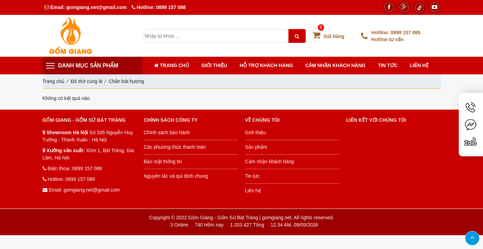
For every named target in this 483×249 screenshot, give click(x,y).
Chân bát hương (126, 81)
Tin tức (387, 65)
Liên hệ (419, 65)
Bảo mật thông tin (163, 161)
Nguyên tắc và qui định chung (176, 176)
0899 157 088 (171, 7)
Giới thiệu (214, 65)
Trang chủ (171, 65)
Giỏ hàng (329, 36)
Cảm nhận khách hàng (335, 65)
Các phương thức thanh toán (175, 147)
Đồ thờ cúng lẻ (86, 81)
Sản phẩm (256, 147)
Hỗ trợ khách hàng (266, 65)
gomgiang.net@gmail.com (96, 7)
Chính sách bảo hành (167, 132)
